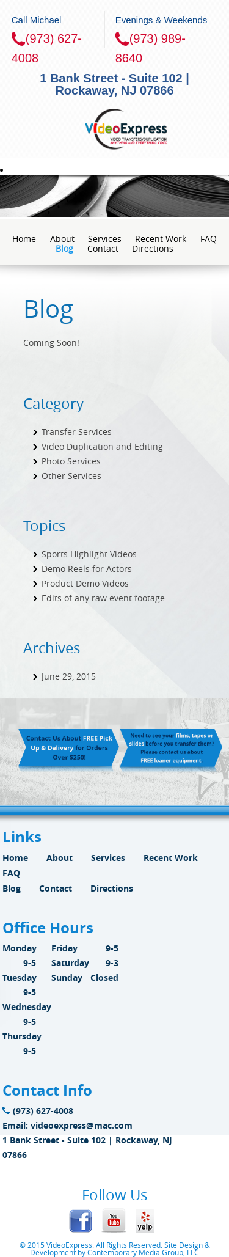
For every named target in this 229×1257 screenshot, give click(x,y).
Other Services (71, 476)
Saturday (70, 963)
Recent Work (160, 238)
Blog (64, 248)
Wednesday (26, 1007)
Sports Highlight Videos (89, 554)
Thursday (22, 1036)
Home (24, 238)
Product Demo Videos (85, 583)
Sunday (66, 977)
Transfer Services (77, 432)
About (62, 238)
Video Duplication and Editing (102, 446)
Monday (19, 948)
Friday (64, 948)
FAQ (208, 238)
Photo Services (71, 461)
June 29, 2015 (69, 676)
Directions (152, 248)
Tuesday (19, 977)
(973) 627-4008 (37, 1110)
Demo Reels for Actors (87, 568)
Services (105, 238)
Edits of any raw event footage (103, 598)
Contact (102, 248)
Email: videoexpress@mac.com (67, 1125)
